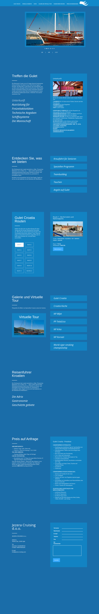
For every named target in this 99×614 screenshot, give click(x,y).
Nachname (57, 531)
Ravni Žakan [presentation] (61, 238)
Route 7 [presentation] (19, 260)
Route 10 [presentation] (29, 265)
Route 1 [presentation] (19, 244)
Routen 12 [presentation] (29, 270)
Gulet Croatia (60, 298)
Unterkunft (57, 78)
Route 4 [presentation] (29, 250)
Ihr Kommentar (57, 542)
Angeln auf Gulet (62, 189)
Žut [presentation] (73, 238)
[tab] (27, 100)
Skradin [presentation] (60, 240)
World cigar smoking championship (63, 346)
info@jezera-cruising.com (19, 552)
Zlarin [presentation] (54, 238)
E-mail (55, 533)
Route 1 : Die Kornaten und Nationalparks (63, 218)
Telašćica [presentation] (68, 238)
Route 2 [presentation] (29, 244)
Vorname (56, 528)
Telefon (56, 536)
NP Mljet (58, 313)
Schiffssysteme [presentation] (20, 117)
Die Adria (17, 397)
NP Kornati (59, 337)
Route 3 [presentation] (19, 250)
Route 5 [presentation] (19, 255)
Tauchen (58, 182)
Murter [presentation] (77, 238)
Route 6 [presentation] (29, 255)
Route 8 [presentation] (29, 260)
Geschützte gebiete (23, 405)
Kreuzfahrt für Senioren (65, 158)
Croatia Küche (60, 305)
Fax (55, 539)
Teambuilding (60, 174)
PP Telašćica (59, 321)
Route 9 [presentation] (19, 265)
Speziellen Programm (64, 166)
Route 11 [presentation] (19, 270)
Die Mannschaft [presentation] (21, 121)
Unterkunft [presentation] (18, 100)
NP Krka (57, 329)
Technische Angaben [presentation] (24, 113)
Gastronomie (20, 401)
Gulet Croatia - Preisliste (62, 441)
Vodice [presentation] (55, 240)
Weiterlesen (58, 249)
